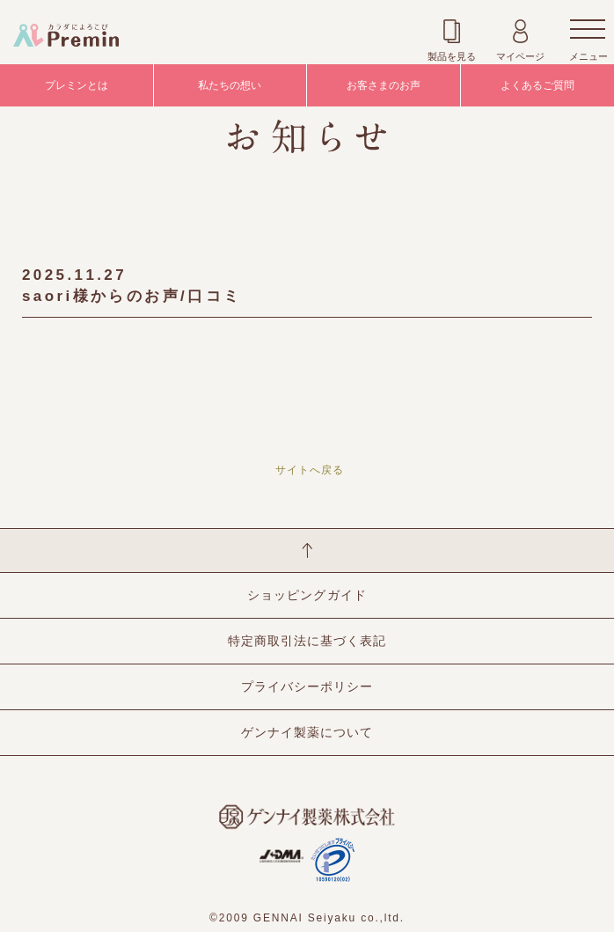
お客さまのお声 (383, 85)
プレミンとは (76, 85)
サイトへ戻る (309, 470)
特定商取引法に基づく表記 (307, 641)
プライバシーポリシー (307, 686)
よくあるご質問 (537, 85)
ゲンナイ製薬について (307, 732)
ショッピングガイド (306, 595)
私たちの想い (229, 85)
